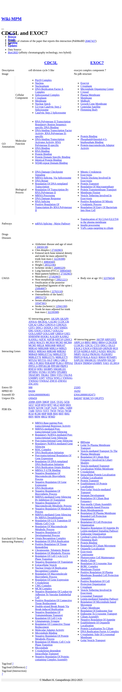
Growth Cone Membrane (94, 103)
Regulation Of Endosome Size (96, 610)
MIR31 (32, 351)
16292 (77, 391)
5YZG (60, 401)
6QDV (31, 407)
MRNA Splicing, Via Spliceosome (53, 177)
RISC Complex (43, 449)
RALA (86, 357)
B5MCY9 (88, 398)
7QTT (46, 410)
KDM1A (85, 351)
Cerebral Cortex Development (96, 536)
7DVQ (38, 410)
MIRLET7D (59, 354)
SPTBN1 (33, 372)
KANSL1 (33, 339)
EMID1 (64, 327)
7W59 (53, 410)
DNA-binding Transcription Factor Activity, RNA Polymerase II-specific (53, 133)
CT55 (97, 345)
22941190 (61, 306)
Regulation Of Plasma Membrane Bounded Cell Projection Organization (98, 516)
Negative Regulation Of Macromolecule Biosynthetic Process (50, 476)
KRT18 (59, 339)
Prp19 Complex (43, 80)
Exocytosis (86, 174)
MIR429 (32, 354)
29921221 (61, 279)
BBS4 (101, 342)
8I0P (43, 413)
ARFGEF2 (110, 339)
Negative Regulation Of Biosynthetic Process (47, 492)
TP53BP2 (62, 372)
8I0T (61, 413)
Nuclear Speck (43, 103)
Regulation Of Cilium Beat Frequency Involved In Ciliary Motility (96, 460)
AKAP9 (64, 318)
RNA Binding (42, 151)
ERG (31, 330)
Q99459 (32, 398)
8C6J (31, 413)
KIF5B (50, 339)
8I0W (37, 416)
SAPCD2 (79, 360)
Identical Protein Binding (48, 160)
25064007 (40, 288)
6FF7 (50, 404)
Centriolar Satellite (90, 106)
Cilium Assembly (90, 616)
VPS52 (49, 377)
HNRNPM (34, 336)
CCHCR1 (79, 345)
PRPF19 (78, 357)
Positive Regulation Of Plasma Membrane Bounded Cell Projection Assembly (100, 575)
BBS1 (87, 342)
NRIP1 (77, 354)
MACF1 (40, 342)
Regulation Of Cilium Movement (98, 545)
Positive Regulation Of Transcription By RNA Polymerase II (53, 207)
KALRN (54, 336)
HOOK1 (44, 336)
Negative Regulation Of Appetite (98, 619)
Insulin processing (90, 225)
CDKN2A (61, 324)
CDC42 (32, 324)
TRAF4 (78, 363)
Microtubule (41, 647)
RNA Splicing (42, 201)
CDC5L (50, 62)
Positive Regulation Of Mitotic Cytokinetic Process (97, 203)
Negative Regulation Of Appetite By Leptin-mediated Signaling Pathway (100, 529)
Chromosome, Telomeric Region (52, 550)
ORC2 (64, 360)
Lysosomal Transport (92, 596)
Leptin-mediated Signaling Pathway (99, 599)
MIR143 (32, 348)
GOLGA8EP (35, 333)
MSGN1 (111, 351)
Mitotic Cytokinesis (91, 171)
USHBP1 (33, 377)
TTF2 (60, 375)
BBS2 (95, 342)
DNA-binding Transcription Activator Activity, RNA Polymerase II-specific (49, 142)
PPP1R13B (44, 366)
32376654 (108, 278)
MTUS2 (32, 360)
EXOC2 (78, 348)
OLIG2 (85, 354)
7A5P (47, 407)
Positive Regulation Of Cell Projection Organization (95, 583)
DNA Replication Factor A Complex (100, 631)
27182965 (56, 250)
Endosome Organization (93, 533)
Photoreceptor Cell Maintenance (98, 557)
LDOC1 (68, 339)
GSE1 (67, 333)
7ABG (61, 407)
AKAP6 (55, 318)
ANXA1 (32, 321)
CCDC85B (111, 342)
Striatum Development (92, 495)
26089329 (59, 267)
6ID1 (68, 404)
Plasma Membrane (90, 95)
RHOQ (102, 357)
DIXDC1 (48, 327)
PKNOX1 (95, 354)
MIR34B (51, 351)
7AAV (54, 407)
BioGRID (13, 52)
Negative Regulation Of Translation (54, 562)
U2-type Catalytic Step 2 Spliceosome (48, 108)
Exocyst (85, 83)
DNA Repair (41, 180)
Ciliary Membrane (90, 607)
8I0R (49, 413)
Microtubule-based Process (95, 507)
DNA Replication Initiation (49, 452)
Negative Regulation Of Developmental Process (47, 534)
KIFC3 (94, 351)
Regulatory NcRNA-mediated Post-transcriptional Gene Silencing (54, 436)
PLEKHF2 (106, 354)
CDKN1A (50, 324)
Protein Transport (90, 183)
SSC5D (111, 360)
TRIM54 (87, 363)
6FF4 (43, 404)
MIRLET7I (61, 357)
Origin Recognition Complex (50, 538)
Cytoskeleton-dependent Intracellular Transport (48, 652)
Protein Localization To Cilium (97, 628)
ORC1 (56, 360)
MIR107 (60, 345)
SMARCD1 (60, 369)
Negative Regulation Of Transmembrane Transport (49, 614)
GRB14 (59, 333)
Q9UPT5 (99, 398)
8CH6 (38, 413)
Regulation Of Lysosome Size (96, 563)
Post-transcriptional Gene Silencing (54, 440)
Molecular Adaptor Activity (49, 630)
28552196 (49, 264)
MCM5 (32, 345)
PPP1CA (33, 366)
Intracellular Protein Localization (98, 474)
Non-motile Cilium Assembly (96, 504)
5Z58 (37, 404)
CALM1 (52, 321)
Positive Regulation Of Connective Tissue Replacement (53, 602)
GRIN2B (107, 348)
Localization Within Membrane (97, 468)
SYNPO (51, 372)
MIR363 (61, 351)
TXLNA (67, 375)
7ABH (68, 407)
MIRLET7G (48, 357)
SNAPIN (102, 360)
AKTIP (100, 339)
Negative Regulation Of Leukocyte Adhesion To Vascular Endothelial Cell (53, 594)
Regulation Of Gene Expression (52, 579)
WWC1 (58, 377)
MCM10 (50, 342)
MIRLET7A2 (45, 354)
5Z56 (66, 401)
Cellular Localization (92, 477)
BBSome (85, 442)
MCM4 (68, 342)
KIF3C (42, 339)
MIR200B (43, 348)
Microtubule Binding (46, 633)
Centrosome (87, 554)
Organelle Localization (93, 548)
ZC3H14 (114, 363)
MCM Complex (43, 588)
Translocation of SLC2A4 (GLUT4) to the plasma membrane (100, 220)
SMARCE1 (90, 360)
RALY (94, 357)
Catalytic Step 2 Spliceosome (50, 112)
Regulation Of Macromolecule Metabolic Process (51, 528)
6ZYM (39, 407)
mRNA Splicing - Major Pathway (52, 223)
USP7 (42, 377)
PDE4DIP (50, 363)
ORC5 (31, 363)
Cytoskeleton (42, 582)
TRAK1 (45, 375)
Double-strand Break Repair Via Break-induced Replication (52, 608)
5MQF (45, 401)
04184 (31, 391)
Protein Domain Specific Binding (52, 157)
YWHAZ (44, 380)
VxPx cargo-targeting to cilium (97, 228)
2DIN (38, 401)
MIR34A (41, 351)
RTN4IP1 (112, 357)
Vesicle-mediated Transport (95, 465)
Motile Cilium (88, 560)
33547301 (40, 303)
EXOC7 (97, 62)
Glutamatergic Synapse (47, 621)
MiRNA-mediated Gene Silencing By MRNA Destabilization (53, 516)
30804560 (48, 261)
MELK (40, 345)
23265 (77, 387)
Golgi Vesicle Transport (93, 640)
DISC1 (39, 327)
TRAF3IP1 (34, 375)
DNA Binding (42, 148)
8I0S (55, 413)
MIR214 (53, 348)
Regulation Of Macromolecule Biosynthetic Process (51, 575)
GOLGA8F (49, 333)
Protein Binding (43, 154)
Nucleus (39, 83)
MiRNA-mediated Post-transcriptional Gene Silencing (51, 430)
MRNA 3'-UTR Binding (48, 470)
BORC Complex (89, 566)
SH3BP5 (48, 369)
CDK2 (40, 324)
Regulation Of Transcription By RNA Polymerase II (51, 191)
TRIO (53, 375)
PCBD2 (40, 363)
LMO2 (32, 342)
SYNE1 (43, 372)
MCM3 (59, 342)
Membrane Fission (90, 192)
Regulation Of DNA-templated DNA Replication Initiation (51, 463)
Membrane (40, 100)
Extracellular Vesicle (46, 564)
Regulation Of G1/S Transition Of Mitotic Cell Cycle (53, 522)
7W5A (60, 410)
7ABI (31, 410)
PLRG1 (60, 363)
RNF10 (32, 369)
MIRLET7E (34, 357)
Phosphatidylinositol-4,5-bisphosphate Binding (94, 141)
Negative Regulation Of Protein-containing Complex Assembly (52, 658)
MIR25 (63, 348)
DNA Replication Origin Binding (52, 467)
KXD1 (102, 351)
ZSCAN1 (33, 383)
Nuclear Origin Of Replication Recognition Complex (51, 569)
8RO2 (44, 416)
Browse (12, 36)
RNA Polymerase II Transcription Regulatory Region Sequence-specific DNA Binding (53, 124)
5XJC (53, 401)
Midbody (85, 100)
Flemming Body (89, 109)
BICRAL (43, 321)
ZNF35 (53, 380)
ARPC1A (79, 342)
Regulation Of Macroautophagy (97, 186)
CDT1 (31, 327)
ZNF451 (62, 380)
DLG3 (111, 345)
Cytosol (85, 92)
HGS (115, 348)
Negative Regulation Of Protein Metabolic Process (51, 637)
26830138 (42, 247)
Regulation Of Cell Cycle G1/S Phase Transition (51, 557)
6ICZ (56, 404)
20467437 (90, 41)
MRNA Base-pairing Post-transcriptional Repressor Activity (53, 424)
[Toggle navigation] (2, 29)
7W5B (67, 410)
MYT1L (42, 360)
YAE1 (106, 363)
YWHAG (67, 377)
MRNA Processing (45, 195)
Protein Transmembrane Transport (99, 189)
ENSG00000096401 (39, 394)
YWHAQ (33, 380)
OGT (50, 360)
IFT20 (77, 351)
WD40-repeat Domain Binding (51, 163)
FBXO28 (97, 348)
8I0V (31, 416)
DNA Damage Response (48, 198)
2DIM (31, 401)
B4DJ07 (78, 398)
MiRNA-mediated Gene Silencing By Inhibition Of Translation (53, 498)
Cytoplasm (40, 97)
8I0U (67, 413)
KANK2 (64, 336)
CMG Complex (43, 585)
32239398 (59, 259)
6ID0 (62, 404)
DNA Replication (44, 488)
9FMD (51, 416)
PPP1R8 (55, 366)
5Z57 (31, 404)
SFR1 (40, 369)
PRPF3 (64, 366)
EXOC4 (87, 348)
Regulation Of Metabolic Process (52, 553)
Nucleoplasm (42, 86)
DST (56, 327)
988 (30, 387)
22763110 (57, 291)
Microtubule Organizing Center (97, 89)
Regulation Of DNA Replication (52, 541)
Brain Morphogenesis (92, 510)
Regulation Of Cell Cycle (48, 618)
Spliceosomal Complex (47, 95)
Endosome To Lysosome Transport (99, 613)
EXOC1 (38, 330)
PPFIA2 (69, 363)
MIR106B (50, 345)
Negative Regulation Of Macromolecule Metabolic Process (53, 504)
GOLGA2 (58, 330)
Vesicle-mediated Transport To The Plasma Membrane (99, 452)
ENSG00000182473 (84, 394)
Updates (12, 45)
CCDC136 (63, 321)
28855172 (40, 297)
